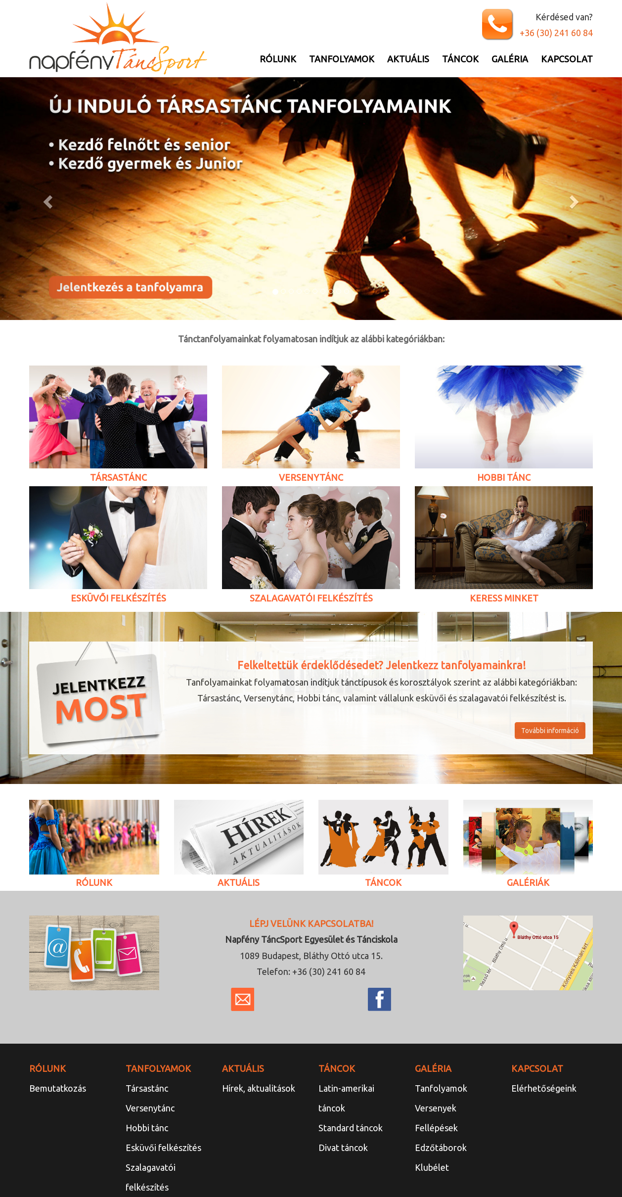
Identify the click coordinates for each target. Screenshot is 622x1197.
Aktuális (408, 59)
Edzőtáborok (441, 1147)
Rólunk (278, 59)
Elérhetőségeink (544, 1088)
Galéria (509, 59)
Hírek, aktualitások (258, 1088)
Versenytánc (150, 1108)
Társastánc (147, 1088)
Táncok (460, 59)
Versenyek (435, 1108)
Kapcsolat (567, 59)
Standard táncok (350, 1128)
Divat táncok (343, 1147)
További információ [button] (550, 731)
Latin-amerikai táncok (346, 1098)
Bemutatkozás (57, 1088)
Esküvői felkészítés (163, 1147)
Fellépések (436, 1128)
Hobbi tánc (147, 1128)
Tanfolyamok (341, 59)
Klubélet (432, 1167)
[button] (46, 198)
